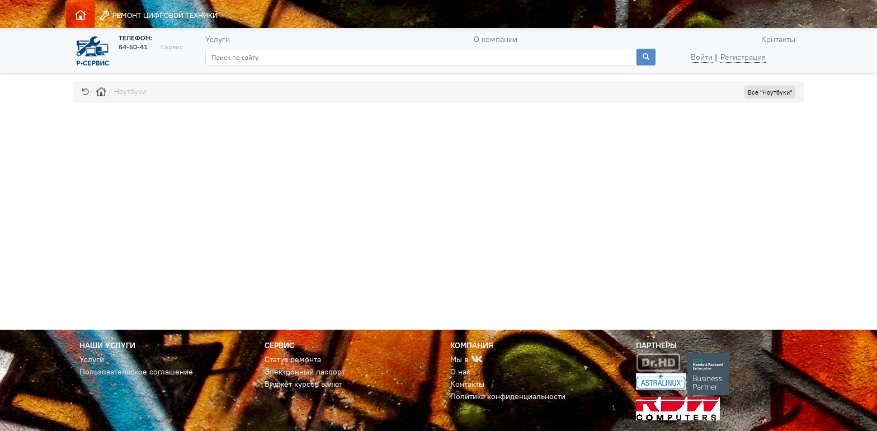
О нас (460, 372)
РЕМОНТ (158, 15)
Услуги (217, 39)
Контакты (778, 39)
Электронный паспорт (305, 372)
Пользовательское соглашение (136, 372)
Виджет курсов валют (303, 384)
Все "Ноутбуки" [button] (770, 92)
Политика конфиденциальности (507, 396)
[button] (85, 91)
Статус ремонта (293, 359)
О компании (495, 39)
